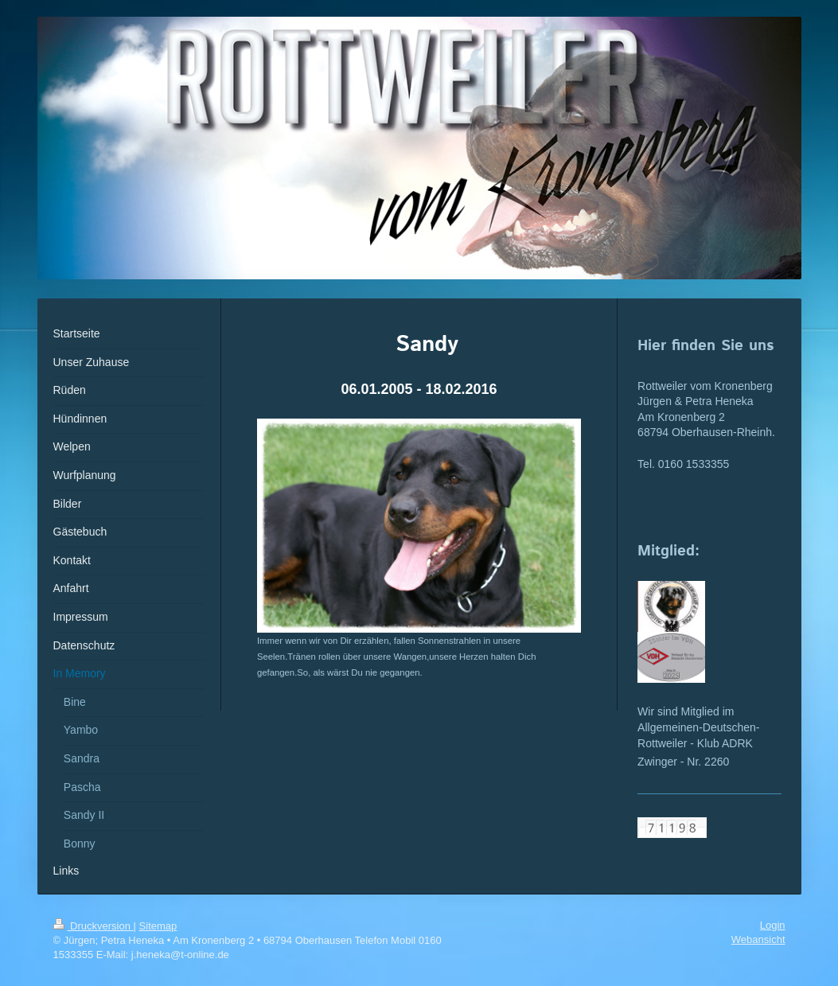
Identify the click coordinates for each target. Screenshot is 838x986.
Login (772, 925)
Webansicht (758, 939)
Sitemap (158, 926)
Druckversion (93, 926)
